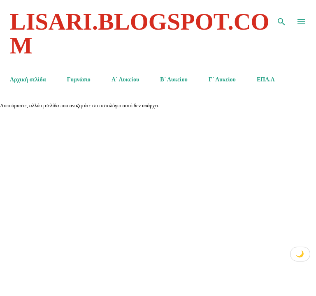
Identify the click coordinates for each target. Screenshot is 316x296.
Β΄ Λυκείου (173, 79)
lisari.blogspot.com (140, 33)
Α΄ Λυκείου (125, 79)
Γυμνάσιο (79, 79)
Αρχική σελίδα (28, 79)
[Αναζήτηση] (281, 15)
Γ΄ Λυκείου (222, 79)
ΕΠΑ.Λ (266, 79)
